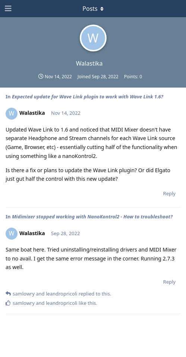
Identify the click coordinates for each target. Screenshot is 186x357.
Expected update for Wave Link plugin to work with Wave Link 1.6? (87, 96)
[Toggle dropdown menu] (93, 8)
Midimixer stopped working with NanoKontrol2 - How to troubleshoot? (92, 216)
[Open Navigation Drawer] (7, 8)
